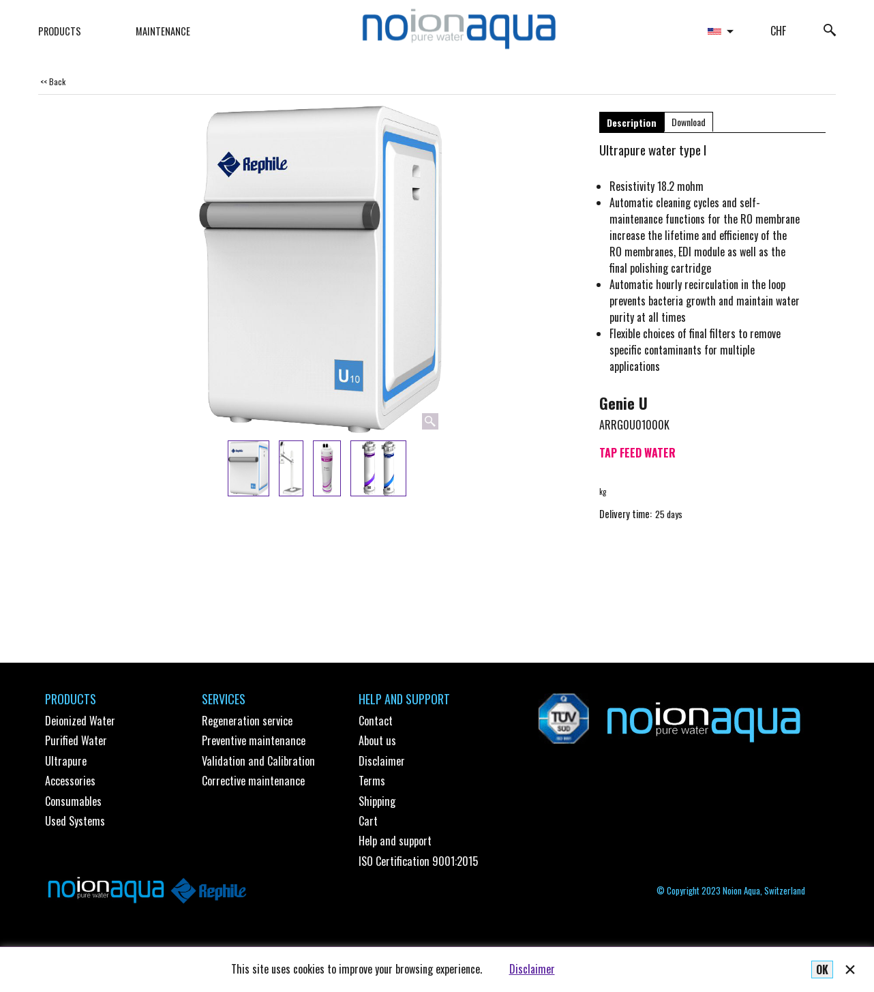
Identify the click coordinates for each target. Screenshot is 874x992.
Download (689, 122)
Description (632, 122)
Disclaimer (532, 969)
